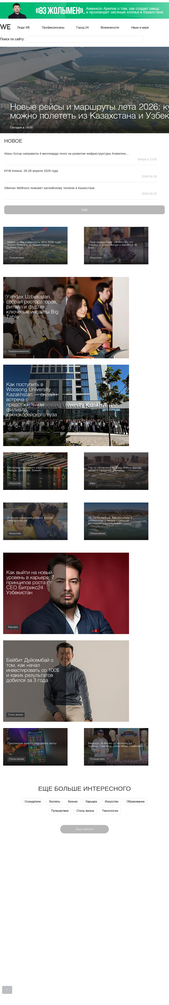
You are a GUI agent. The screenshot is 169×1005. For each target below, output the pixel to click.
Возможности (110, 27)
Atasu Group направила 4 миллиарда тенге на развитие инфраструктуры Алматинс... (66, 153)
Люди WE (23, 27)
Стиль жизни (15, 715)
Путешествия (16, 258)
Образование (97, 533)
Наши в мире (140, 27)
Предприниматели (18, 351)
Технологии (110, 810)
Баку (92, 483)
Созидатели (33, 801)
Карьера (13, 627)
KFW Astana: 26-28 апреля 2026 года (31, 170)
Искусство (96, 258)
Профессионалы (53, 27)
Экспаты (54, 801)
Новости (13, 439)
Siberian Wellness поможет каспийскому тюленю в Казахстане (49, 188)
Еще (84, 209)
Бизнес (73, 801)
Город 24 (82, 27)
